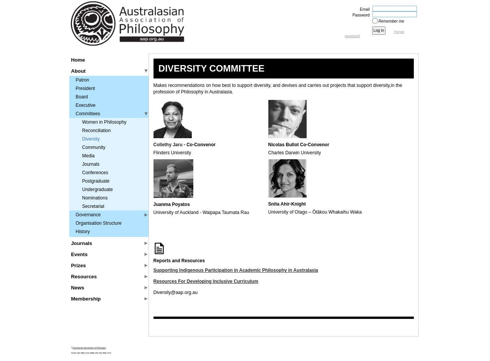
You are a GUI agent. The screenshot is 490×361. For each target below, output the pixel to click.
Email (363, 9)
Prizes (78, 265)
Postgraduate (95, 181)
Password (360, 15)
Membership (86, 299)
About (78, 71)
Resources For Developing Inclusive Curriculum (206, 281)
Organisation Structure (99, 223)
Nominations (95, 198)
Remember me (391, 21)
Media (88, 155)
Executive (86, 105)
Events (79, 254)
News (77, 288)
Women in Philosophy (104, 122)
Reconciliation (96, 130)
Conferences (95, 172)
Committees (88, 113)
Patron (82, 80)
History (83, 231)
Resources (84, 276)
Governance (88, 214)
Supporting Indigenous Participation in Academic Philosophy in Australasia (236, 270)
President (85, 88)
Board (82, 97)
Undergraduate (97, 189)
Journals (91, 164)
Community (94, 147)
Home (78, 60)
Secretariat (93, 206)
